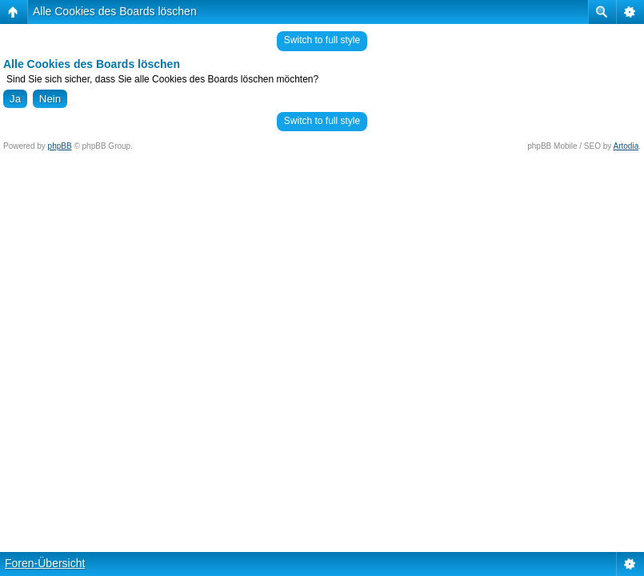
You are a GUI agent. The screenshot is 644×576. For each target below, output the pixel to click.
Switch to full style (322, 40)
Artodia (626, 146)
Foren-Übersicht (45, 563)
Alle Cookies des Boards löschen (115, 11)
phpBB (60, 146)
